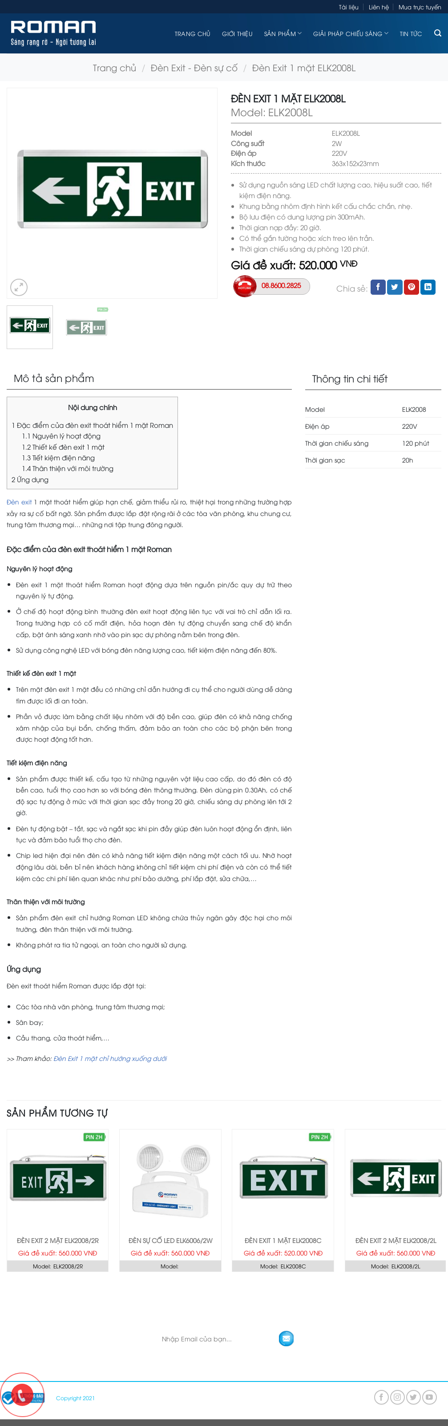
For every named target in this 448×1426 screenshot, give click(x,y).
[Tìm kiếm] (437, 33)
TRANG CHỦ (161, 1294)
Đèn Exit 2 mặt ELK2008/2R (58, 1240)
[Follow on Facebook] (381, 1397)
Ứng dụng (30, 479)
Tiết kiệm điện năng (58, 457)
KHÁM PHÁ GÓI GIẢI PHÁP (231, 1294)
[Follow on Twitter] (413, 1397)
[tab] (149, 378)
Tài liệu (349, 7)
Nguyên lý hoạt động (61, 435)
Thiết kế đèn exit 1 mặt (63, 446)
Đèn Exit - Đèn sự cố (194, 67)
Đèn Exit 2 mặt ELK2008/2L (395, 1240)
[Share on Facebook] (378, 287)
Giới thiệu (237, 33)
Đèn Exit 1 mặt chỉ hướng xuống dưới (109, 1058)
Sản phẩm (283, 33)
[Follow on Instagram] (397, 1397)
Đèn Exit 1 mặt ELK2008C (283, 1240)
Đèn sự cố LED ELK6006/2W (170, 1240)
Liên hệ (379, 7)
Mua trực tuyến (420, 7)
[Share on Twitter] (394, 287)
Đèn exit (19, 501)
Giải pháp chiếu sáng (350, 33)
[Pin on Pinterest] (411, 287)
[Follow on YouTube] (429, 1397)
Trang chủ (192, 33)
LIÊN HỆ (295, 1294)
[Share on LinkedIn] (428, 287)
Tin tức (411, 33)
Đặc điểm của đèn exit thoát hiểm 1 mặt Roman (92, 424)
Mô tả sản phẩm (54, 377)
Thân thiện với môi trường (67, 467)
